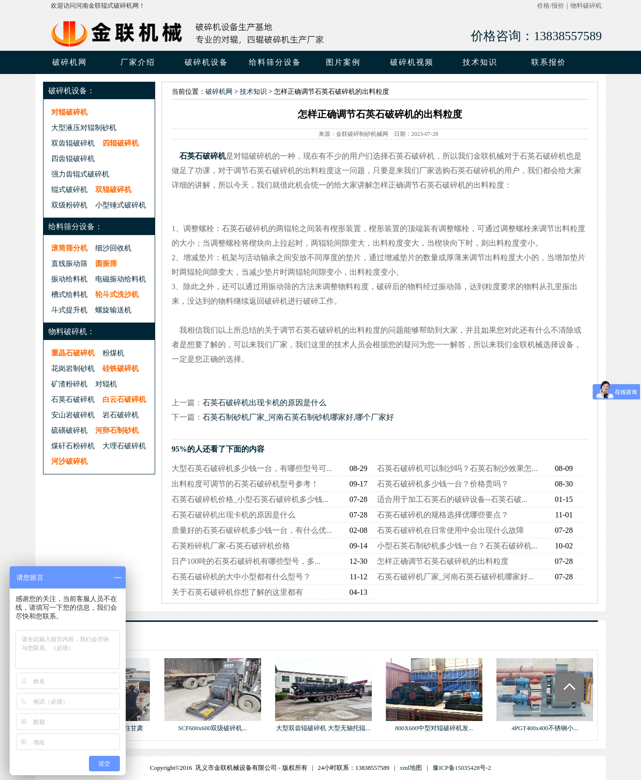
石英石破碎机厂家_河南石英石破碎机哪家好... (455, 577)
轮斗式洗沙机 (117, 294)
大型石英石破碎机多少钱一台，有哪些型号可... (252, 468)
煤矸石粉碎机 (73, 446)
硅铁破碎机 (120, 368)
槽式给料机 (69, 294)
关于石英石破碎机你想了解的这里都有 (237, 592)
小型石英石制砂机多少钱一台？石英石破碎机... (457, 546)
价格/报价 (550, 5)
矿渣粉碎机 (69, 384)
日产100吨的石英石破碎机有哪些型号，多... (246, 561)
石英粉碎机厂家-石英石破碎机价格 (231, 546)
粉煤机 (113, 353)
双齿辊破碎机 (73, 143)
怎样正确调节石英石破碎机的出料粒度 (443, 561)
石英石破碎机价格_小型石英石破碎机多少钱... (250, 499)
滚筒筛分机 (69, 248)
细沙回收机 (113, 248)
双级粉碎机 (69, 205)
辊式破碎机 (69, 189)
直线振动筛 (69, 263)
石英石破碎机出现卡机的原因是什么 (264, 402)
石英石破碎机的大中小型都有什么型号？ (241, 577)
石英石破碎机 (73, 399)
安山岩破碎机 (73, 415)
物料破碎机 (586, 5)
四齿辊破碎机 (73, 158)
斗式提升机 (69, 310)
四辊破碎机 (120, 143)
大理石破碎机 (124, 446)
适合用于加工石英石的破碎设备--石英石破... (452, 499)
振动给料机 (69, 279)
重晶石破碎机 (73, 353)
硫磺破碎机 (69, 430)
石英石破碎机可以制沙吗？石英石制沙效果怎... (457, 468)
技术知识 (253, 91)
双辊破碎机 (113, 189)
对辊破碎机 (69, 112)
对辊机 (106, 384)
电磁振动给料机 (120, 279)
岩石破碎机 (120, 415)
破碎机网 (69, 62)
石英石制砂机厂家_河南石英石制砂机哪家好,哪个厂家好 (298, 417)
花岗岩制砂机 (73, 368)
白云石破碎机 (124, 399)
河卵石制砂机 (117, 430)
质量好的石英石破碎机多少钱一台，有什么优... (252, 530)
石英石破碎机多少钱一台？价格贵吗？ (443, 484)
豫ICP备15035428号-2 (462, 768)
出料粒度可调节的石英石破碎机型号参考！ (245, 484)
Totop (569, 687)
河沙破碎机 (69, 461)
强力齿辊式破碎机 (80, 174)
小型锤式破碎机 (120, 205)
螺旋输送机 (113, 310)
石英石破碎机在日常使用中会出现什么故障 (450, 530)
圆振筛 (106, 263)
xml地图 (411, 768)
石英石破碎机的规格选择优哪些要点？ (443, 515)
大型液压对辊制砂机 (84, 127)
